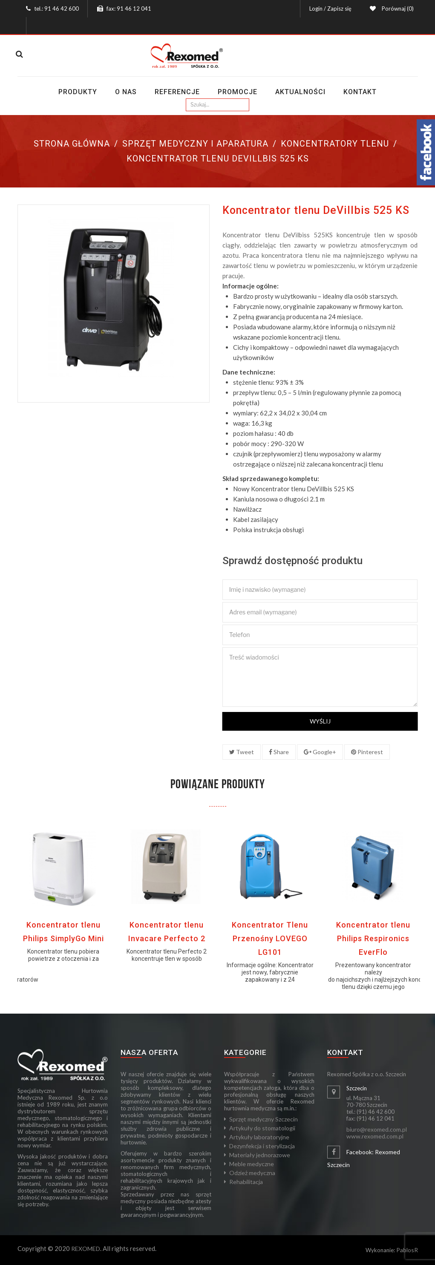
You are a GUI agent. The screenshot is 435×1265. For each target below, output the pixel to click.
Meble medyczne (251, 1163)
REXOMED (85, 1248)
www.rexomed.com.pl (374, 1136)
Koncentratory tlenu (335, 143)
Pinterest (367, 751)
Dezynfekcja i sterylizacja (262, 1146)
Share (279, 751)
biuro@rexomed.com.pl (376, 1129)
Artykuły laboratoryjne (259, 1137)
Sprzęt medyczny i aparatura (195, 143)
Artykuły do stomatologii (262, 1128)
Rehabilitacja (246, 1181)
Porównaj (396, 8)
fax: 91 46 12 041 (129, 8)
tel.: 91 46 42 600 (56, 8)
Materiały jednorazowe (259, 1154)
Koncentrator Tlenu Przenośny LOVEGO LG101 (270, 938)
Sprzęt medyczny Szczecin (263, 1119)
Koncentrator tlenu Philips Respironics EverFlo (373, 938)
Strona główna (72, 143)
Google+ (320, 751)
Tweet (241, 751)
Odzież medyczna (252, 1172)
